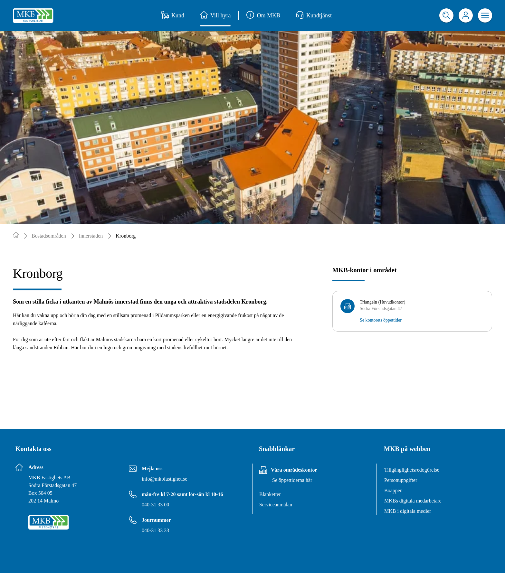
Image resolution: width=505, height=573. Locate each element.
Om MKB (263, 15)
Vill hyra (215, 15)
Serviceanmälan (275, 504)
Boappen (393, 490)
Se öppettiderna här (292, 480)
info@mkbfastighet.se (164, 479)
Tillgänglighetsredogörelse (411, 470)
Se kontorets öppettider (381, 320)
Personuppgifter (400, 480)
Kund (172, 15)
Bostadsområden (49, 236)
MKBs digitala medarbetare (413, 500)
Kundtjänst (314, 15)
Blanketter (270, 494)
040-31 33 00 (155, 504)
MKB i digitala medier (407, 511)
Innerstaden (91, 236)
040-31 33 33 (155, 530)
